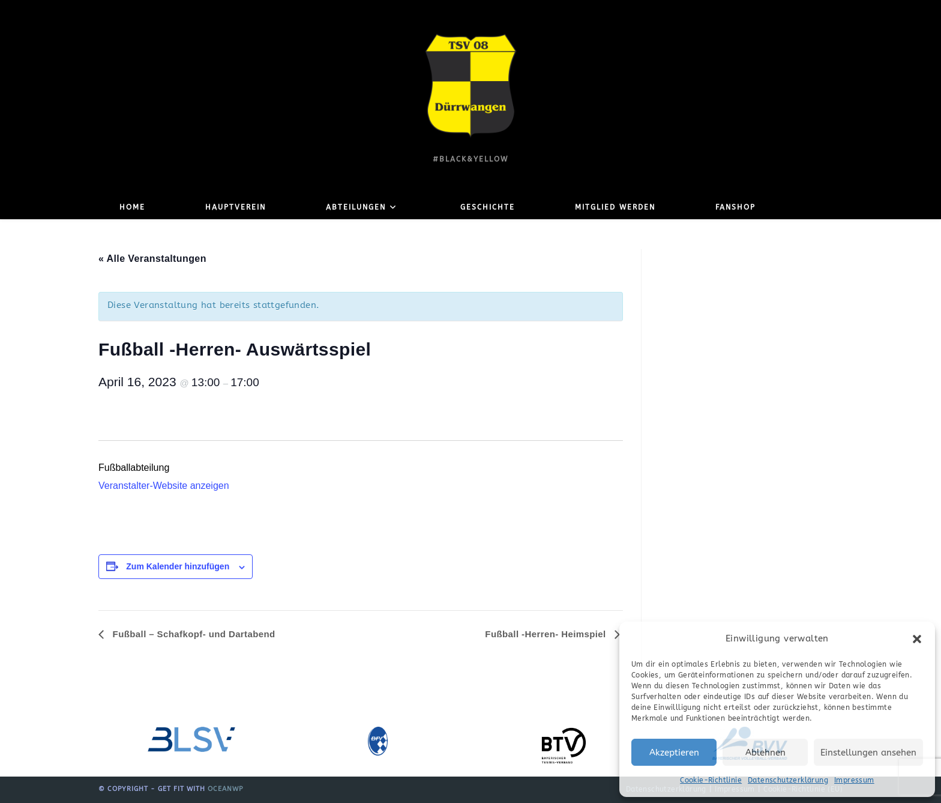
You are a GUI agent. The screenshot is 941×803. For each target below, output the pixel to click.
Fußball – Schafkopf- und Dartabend (192, 634)
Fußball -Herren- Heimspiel (547, 634)
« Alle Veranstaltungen (152, 258)
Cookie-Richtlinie (711, 780)
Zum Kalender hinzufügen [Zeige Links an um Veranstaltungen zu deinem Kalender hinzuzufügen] (177, 566)
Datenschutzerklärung (788, 780)
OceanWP (225, 789)
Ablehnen (765, 752)
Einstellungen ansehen (868, 752)
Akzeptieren (674, 752)
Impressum (854, 780)
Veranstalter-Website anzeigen (163, 485)
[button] (917, 639)
